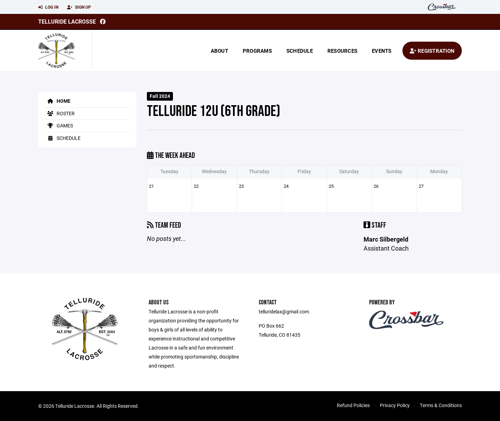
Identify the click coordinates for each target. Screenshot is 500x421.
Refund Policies (353, 405)
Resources (342, 50)
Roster (60, 113)
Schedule (299, 50)
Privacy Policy (395, 405)
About (219, 50)
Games (59, 125)
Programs (257, 50)
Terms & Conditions (441, 405)
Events (382, 50)
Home (57, 101)
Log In (48, 7)
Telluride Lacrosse (67, 21)
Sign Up (79, 7)
